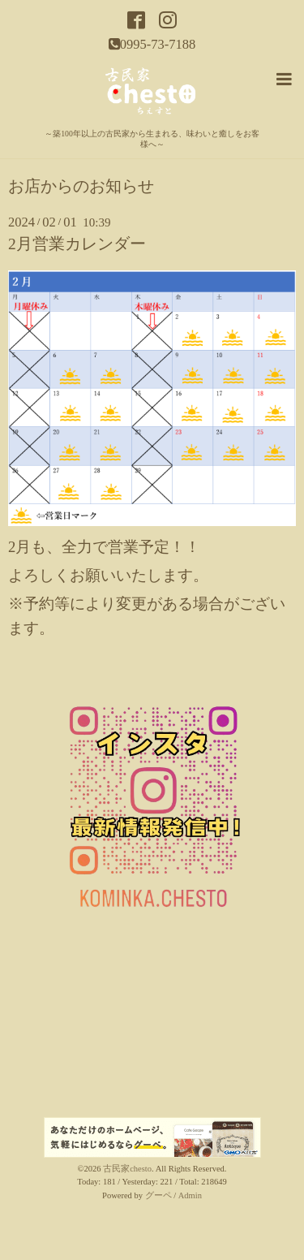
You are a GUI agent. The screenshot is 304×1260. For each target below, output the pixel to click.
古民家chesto (127, 1168)
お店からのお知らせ (81, 187)
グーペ (158, 1195)
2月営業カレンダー (77, 243)
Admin (190, 1195)
